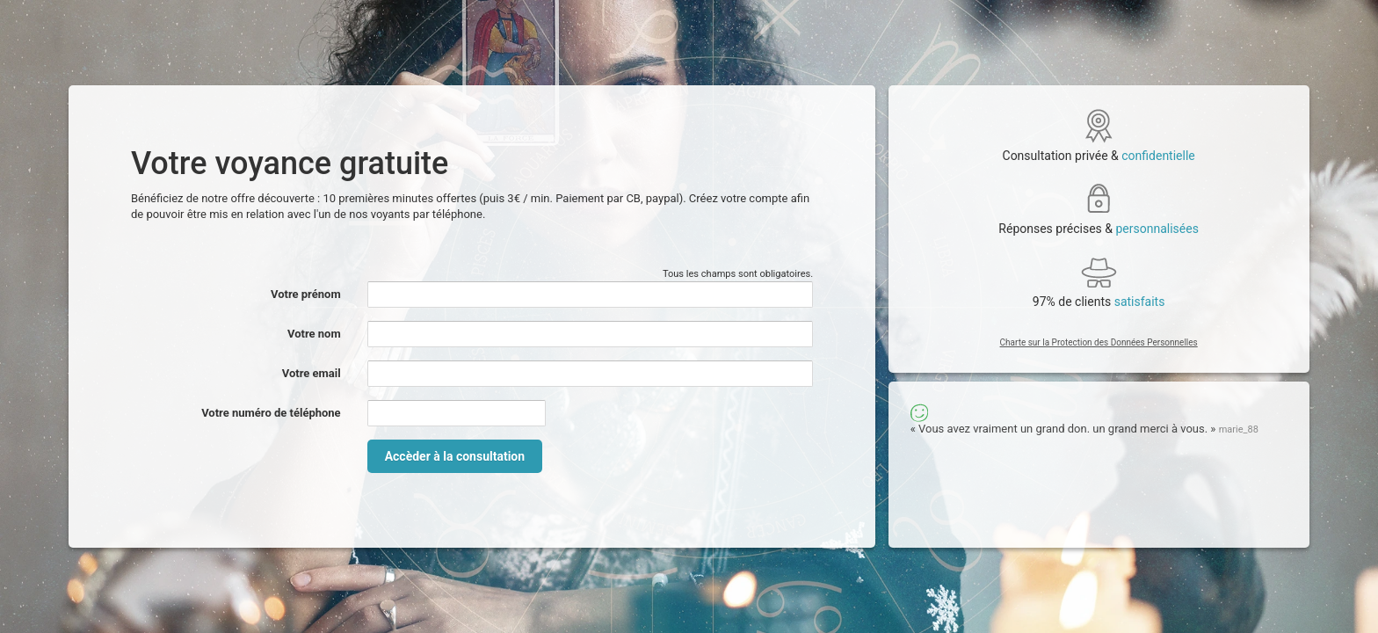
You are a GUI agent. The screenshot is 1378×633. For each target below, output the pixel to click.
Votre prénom (306, 294)
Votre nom (314, 333)
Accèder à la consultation (455, 456)
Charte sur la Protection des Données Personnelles (1099, 342)
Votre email (311, 373)
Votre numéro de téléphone (271, 412)
